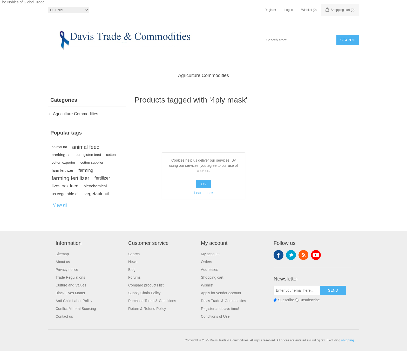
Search (134, 254)
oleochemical (95, 186)
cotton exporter (63, 162)
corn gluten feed (88, 155)
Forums (134, 277)
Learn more (203, 193)
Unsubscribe (310, 300)
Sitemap (62, 254)
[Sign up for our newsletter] (297, 290)
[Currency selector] (68, 10)
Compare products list (146, 285)
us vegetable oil (65, 194)
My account (210, 254)
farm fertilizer (62, 170)
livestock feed (65, 185)
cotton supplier (91, 162)
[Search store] (300, 40)
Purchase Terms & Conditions (152, 301)
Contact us (64, 316)
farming (85, 170)
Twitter (291, 255)
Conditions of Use (215, 316)
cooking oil (61, 154)
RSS (303, 255)
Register (270, 10)
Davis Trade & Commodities (223, 301)
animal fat (59, 147)
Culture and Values (71, 285)
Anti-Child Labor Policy (74, 301)
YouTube (316, 255)
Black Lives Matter (70, 293)
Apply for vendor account (221, 293)
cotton (111, 155)
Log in (288, 10)
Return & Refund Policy (147, 309)
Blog (131, 269)
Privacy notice (67, 269)
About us (63, 262)
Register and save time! (220, 309)
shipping (347, 340)
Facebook (278, 255)
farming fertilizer (70, 178)
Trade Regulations (70, 277)
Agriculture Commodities (203, 75)
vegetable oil (96, 193)
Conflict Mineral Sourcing (76, 309)
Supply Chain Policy (144, 293)
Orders (206, 262)
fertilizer (102, 178)
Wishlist (207, 285)
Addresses (209, 269)
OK (203, 184)
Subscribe (286, 300)
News (132, 262)
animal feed (85, 147)
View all (60, 205)
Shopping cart (212, 277)
